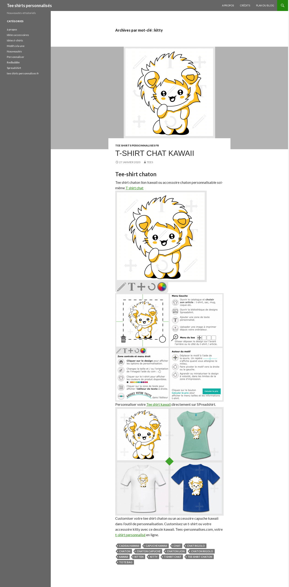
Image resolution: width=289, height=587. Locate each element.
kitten (139, 556)
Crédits (245, 5)
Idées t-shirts (15, 40)
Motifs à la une (15, 46)
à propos (12, 29)
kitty (154, 556)
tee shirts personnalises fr (137, 145)
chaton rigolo (202, 551)
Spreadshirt (14, 68)
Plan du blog (265, 5)
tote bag (125, 562)
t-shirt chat (172, 556)
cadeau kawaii (129, 545)
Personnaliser (15, 57)
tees (150, 162)
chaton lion (176, 551)
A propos (228, 5)
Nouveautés (14, 51)
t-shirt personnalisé (130, 535)
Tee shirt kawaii (158, 404)
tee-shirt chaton (200, 556)
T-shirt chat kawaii (154, 153)
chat (177, 545)
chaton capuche (149, 551)
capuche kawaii (156, 545)
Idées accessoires (18, 35)
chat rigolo (196, 545)
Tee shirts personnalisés (29, 5)
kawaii (123, 556)
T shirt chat (134, 188)
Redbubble (13, 62)
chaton (124, 551)
